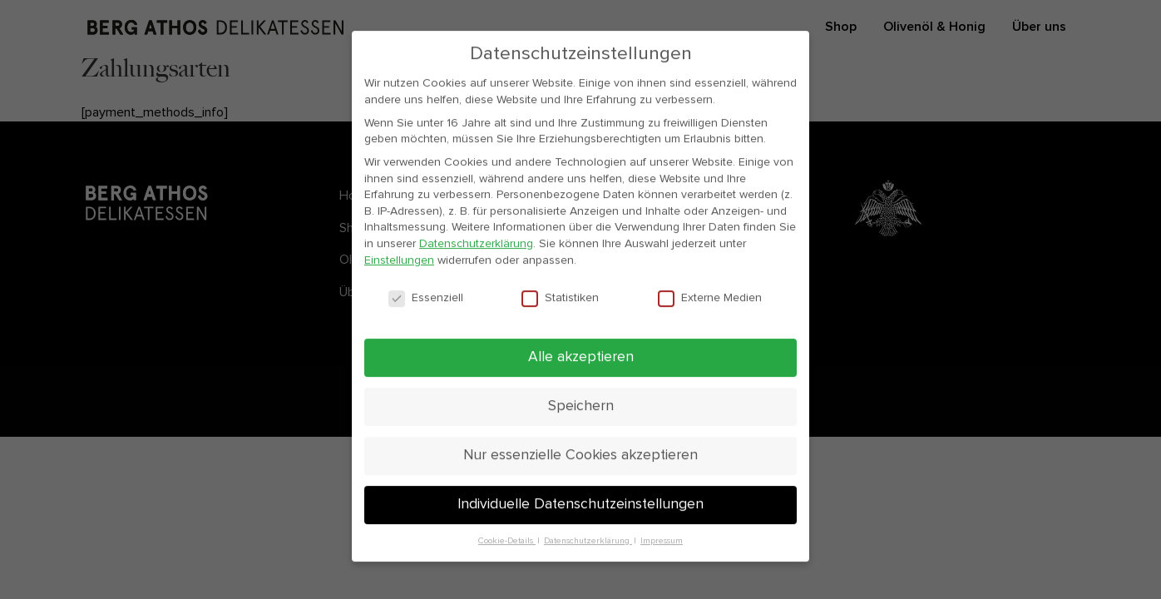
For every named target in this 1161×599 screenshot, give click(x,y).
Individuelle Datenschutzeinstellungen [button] (580, 511)
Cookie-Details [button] (507, 548)
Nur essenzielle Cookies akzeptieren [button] (580, 462)
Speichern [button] (581, 413)
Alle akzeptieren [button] (581, 364)
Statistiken (560, 306)
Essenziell (425, 306)
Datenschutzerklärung (476, 251)
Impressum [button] (661, 548)
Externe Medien (710, 306)
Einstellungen (399, 267)
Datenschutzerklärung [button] (588, 548)
